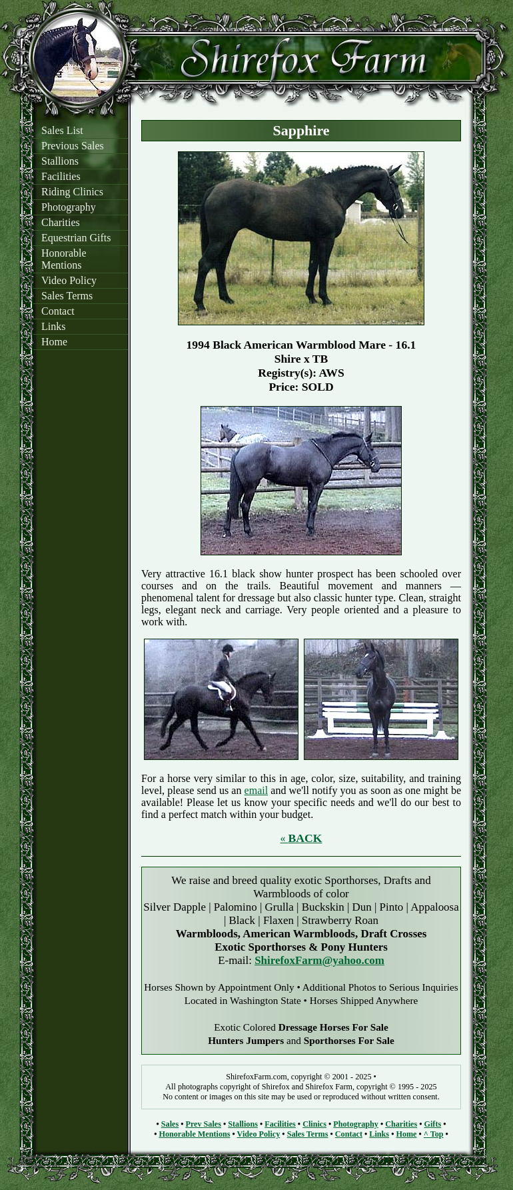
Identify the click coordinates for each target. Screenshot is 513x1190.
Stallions (60, 161)
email (256, 790)
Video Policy (69, 280)
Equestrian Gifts (76, 237)
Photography (68, 207)
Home (54, 341)
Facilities (61, 176)
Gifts (433, 1124)
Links (53, 326)
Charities (60, 222)
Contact (58, 311)
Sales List (62, 130)
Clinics (314, 1124)
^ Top (434, 1134)
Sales (170, 1124)
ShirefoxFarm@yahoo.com (319, 960)
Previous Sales (72, 145)
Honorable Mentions (64, 259)
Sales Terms (67, 295)
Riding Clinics (72, 191)
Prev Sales (203, 1124)
